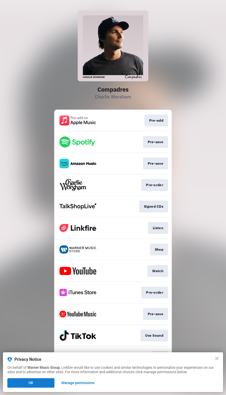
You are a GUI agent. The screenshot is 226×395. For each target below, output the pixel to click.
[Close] (217, 358)
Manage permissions (78, 383)
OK (31, 383)
